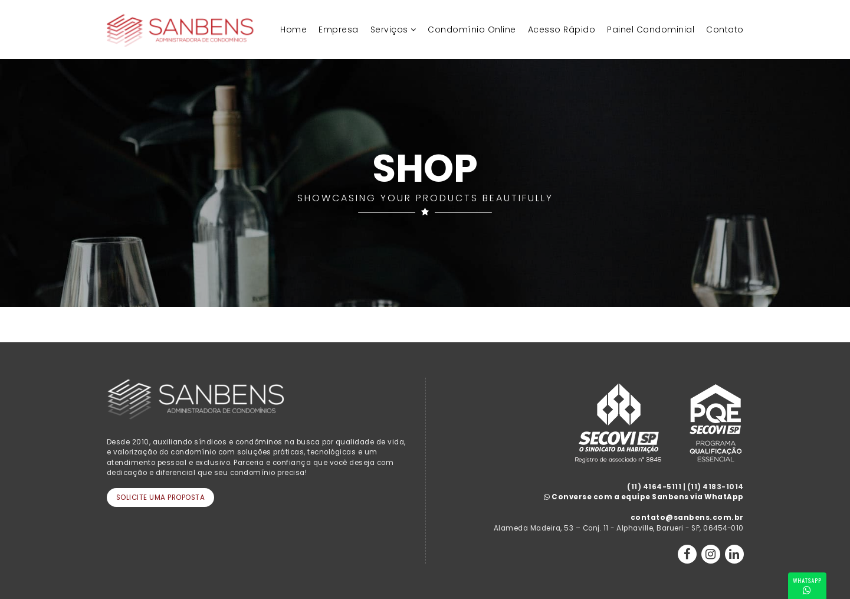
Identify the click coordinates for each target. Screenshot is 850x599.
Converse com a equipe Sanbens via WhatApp (644, 497)
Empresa (339, 29)
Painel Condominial (650, 29)
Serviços (389, 29)
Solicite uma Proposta (160, 497)
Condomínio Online (472, 29)
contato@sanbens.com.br (687, 517)
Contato (725, 29)
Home (293, 29)
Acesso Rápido (562, 29)
